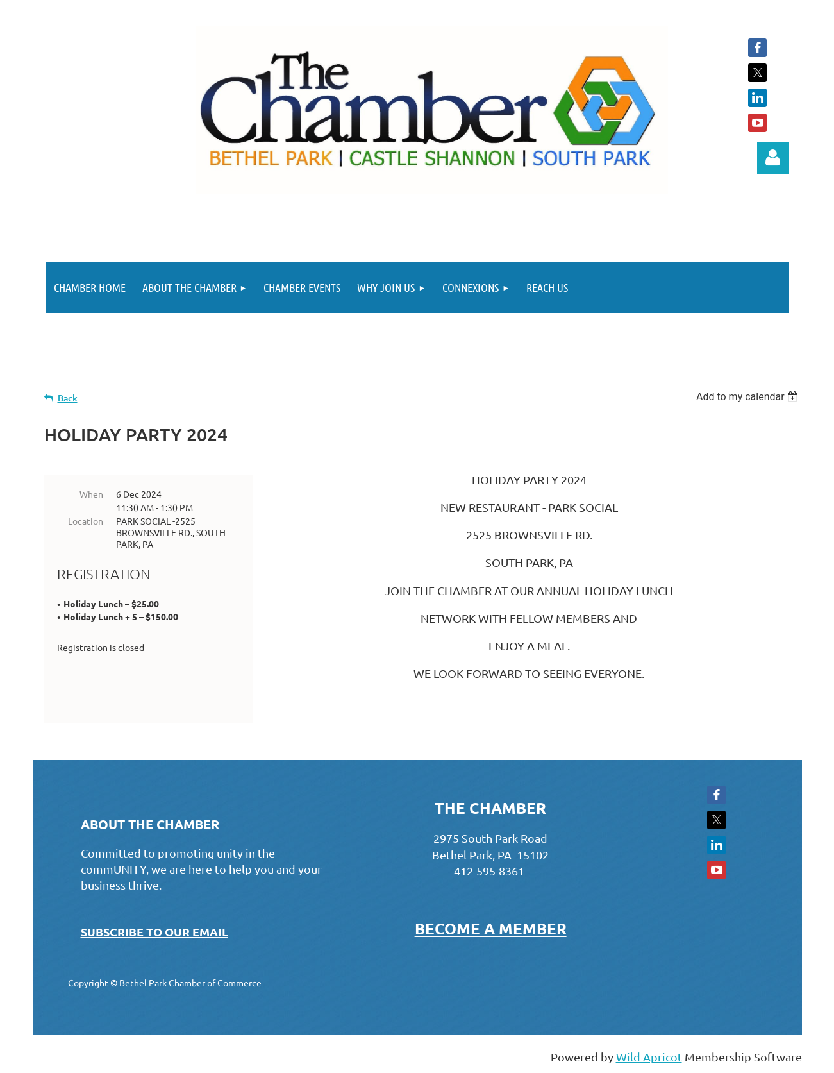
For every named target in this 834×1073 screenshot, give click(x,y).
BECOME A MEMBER (491, 928)
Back (68, 398)
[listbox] (749, 397)
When (91, 494)
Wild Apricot (649, 1056)
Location (85, 521)
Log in (773, 158)
